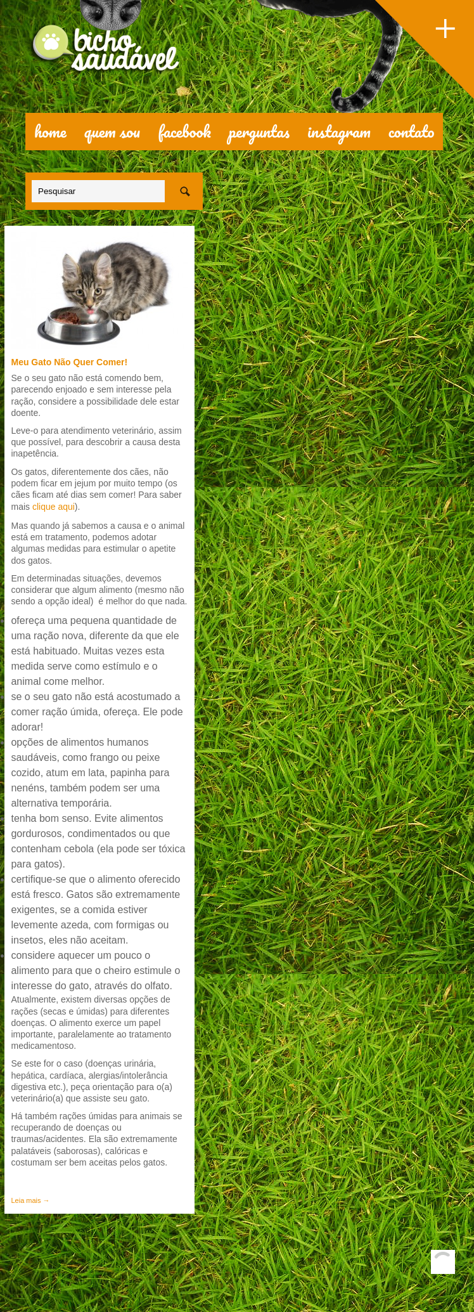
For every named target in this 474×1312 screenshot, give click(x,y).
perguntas (259, 131)
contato (411, 131)
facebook (184, 131)
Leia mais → (30, 1200)
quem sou (112, 131)
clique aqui (52, 507)
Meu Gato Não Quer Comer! (69, 362)
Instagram (339, 131)
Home (50, 131)
